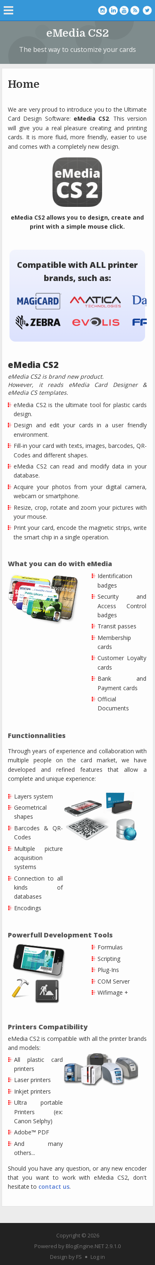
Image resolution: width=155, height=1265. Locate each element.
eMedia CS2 (77, 33)
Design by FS (66, 1256)
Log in (98, 1256)
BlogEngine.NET (85, 1246)
